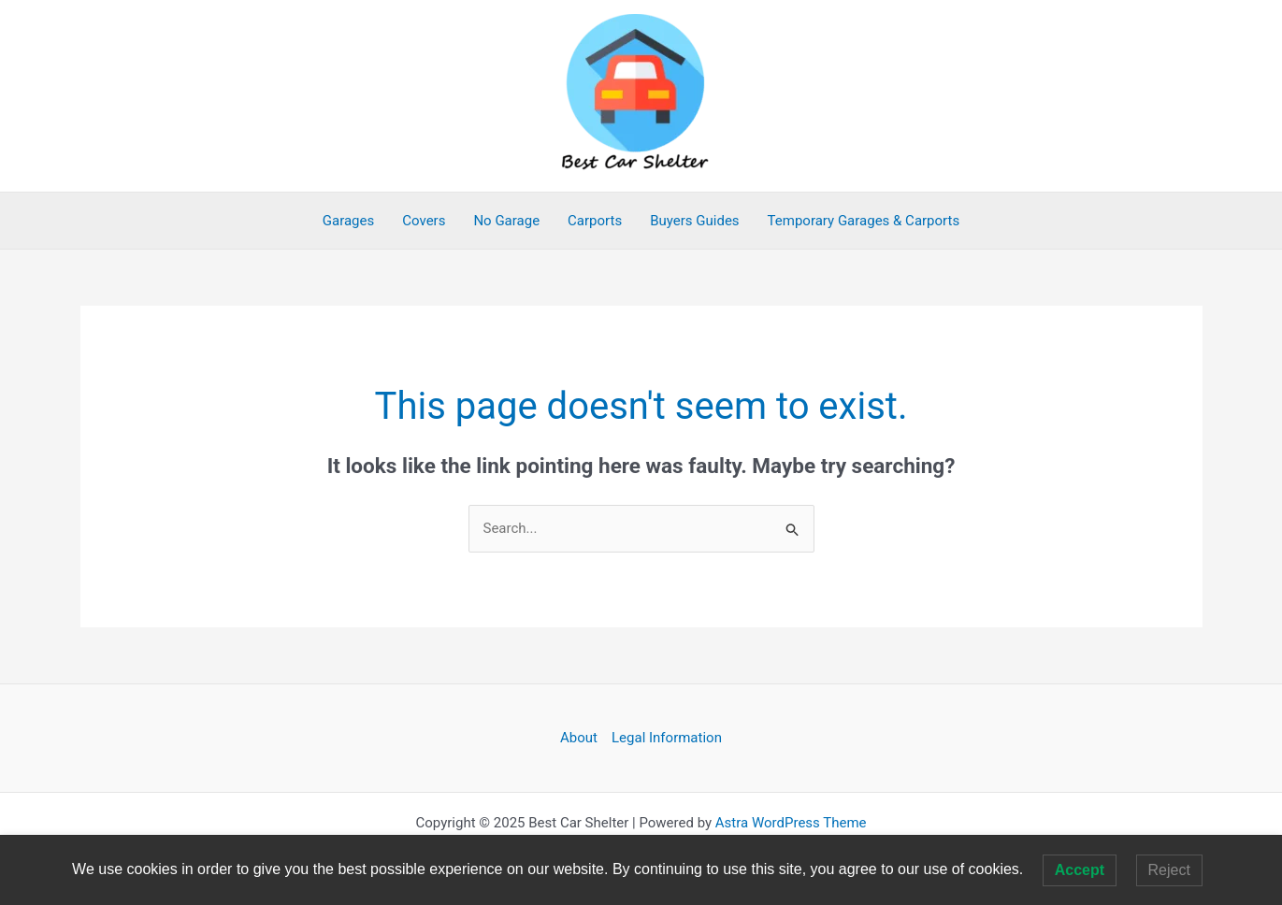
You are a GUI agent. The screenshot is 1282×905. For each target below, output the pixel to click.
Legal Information (667, 737)
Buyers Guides (694, 220)
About (579, 737)
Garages (348, 220)
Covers (423, 220)
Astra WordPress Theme (791, 822)
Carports (595, 220)
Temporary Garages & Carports (864, 220)
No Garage (506, 220)
